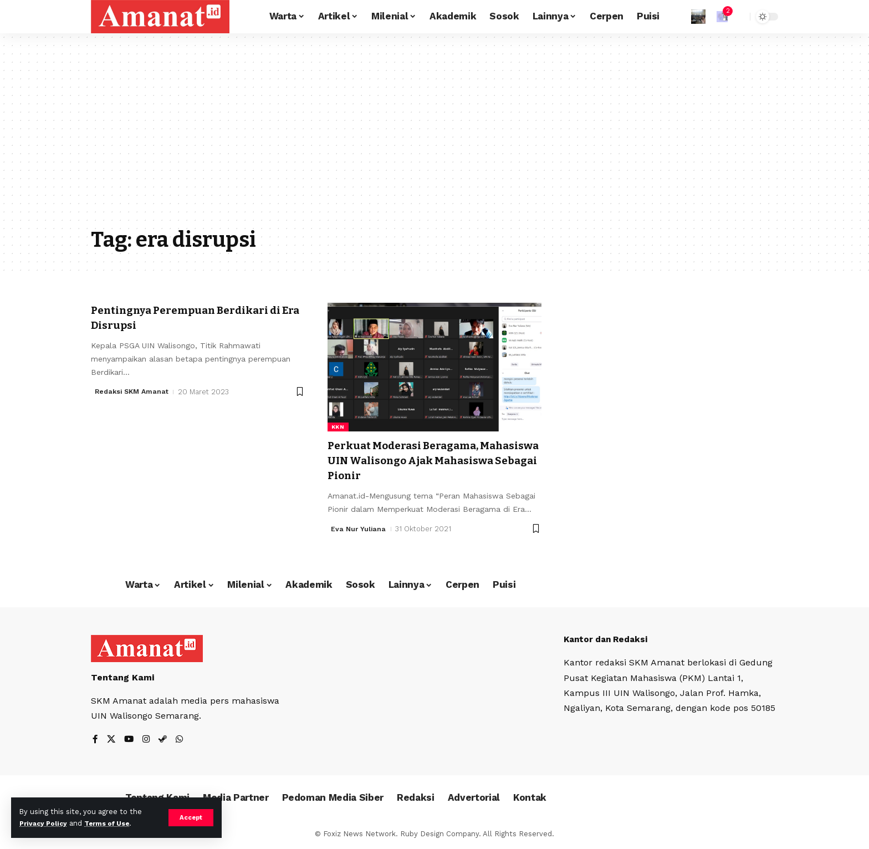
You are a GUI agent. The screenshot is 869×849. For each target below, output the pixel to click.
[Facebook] (95, 740)
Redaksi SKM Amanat (134, 392)
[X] (111, 740)
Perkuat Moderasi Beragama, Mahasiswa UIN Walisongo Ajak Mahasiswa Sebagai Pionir (422, 460)
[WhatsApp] (181, 740)
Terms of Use (114, 823)
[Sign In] (698, 16)
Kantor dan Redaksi (608, 639)
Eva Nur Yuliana (359, 529)
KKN (338, 427)
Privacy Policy (45, 823)
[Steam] (165, 740)
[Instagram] (147, 740)
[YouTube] (129, 740)
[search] (738, 16)
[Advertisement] (434, 138)
